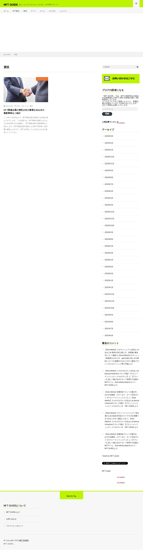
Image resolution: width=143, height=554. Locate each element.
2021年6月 (109, 336)
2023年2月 (109, 208)
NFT (18, 110)
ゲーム (44, 13)
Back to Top (71, 501)
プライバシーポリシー (15, 530)
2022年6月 (109, 255)
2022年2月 (109, 282)
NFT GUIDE (24, 545)
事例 (26, 13)
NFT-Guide (106, 476)
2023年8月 (109, 181)
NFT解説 (16, 13)
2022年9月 (109, 235)
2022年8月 (109, 241)
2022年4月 (109, 268)
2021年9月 (109, 316)
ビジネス (54, 13)
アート (34, 13)
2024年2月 (109, 147)
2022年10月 (110, 228)
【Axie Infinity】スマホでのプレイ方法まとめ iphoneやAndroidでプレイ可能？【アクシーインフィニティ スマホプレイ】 (122, 376)
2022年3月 (109, 275)
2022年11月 (110, 221)
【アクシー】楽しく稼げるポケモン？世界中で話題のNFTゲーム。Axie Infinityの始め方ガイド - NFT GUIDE (122, 384)
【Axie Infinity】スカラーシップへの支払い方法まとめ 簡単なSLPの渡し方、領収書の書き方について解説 (122, 353)
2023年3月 (109, 201)
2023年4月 (109, 194)
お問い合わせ (11, 524)
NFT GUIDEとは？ (13, 517)
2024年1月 (109, 154)
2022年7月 (109, 248)
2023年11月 (110, 167)
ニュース (66, 13)
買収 (31, 110)
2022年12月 (110, 214)
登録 (107, 117)
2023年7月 (109, 187)
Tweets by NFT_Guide (111, 461)
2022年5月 (109, 262)
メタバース (24, 110)
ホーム (6, 13)
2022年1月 (109, 289)
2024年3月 (109, 140)
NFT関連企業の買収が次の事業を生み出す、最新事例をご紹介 (25, 116)
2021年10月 (110, 309)
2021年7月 (109, 329)
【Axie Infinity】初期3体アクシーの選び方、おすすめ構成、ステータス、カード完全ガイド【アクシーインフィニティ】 (122, 396)
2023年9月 (109, 174)
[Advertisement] (71, 36)
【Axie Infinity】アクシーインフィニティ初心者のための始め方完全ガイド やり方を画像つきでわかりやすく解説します (121, 419)
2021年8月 (109, 322)
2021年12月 (110, 295)
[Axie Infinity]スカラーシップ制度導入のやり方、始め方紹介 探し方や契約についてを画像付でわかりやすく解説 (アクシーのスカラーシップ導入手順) (122, 360)
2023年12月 (110, 160)
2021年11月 (110, 302)
